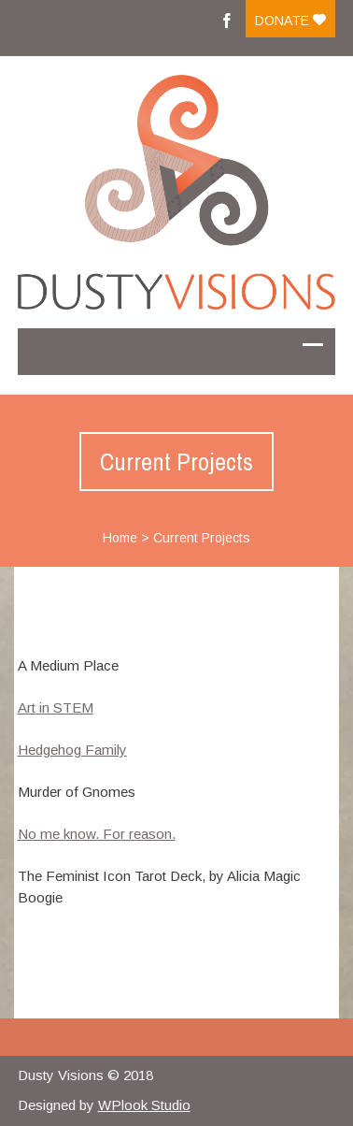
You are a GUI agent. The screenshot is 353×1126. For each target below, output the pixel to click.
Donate (290, 20)
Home (120, 537)
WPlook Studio (144, 1105)
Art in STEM (55, 707)
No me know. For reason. (97, 834)
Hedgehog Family (72, 750)
